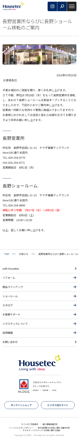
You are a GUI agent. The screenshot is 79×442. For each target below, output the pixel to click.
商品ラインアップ (13, 287)
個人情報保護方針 (50, 424)
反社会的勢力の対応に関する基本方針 (54, 427)
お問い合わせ (10, 342)
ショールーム (10, 296)
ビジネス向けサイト (57, 405)
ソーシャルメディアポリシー (21, 427)
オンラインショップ (21, 405)
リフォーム (9, 278)
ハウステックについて (15, 324)
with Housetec (11, 268)
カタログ (8, 305)
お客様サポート (11, 314)
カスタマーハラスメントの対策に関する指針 (41, 430)
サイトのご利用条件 (29, 424)
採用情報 (8, 333)
